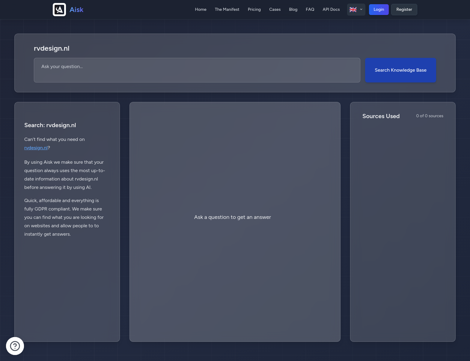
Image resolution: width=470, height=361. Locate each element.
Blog (293, 9)
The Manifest (227, 9)
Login (379, 9)
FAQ (310, 9)
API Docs (331, 9)
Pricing (254, 9)
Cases (275, 9)
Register (404, 9)
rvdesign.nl (36, 148)
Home (200, 9)
